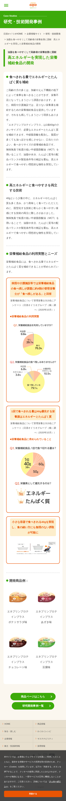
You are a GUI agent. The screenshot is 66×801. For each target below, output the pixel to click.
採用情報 (41, 746)
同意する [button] (33, 794)
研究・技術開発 (53, 34)
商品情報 (41, 724)
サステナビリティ (45, 739)
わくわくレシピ (44, 731)
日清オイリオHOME (13, 34)
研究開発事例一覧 (33, 705)
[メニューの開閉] (6, 5)
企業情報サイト (34, 34)
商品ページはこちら (33, 696)
